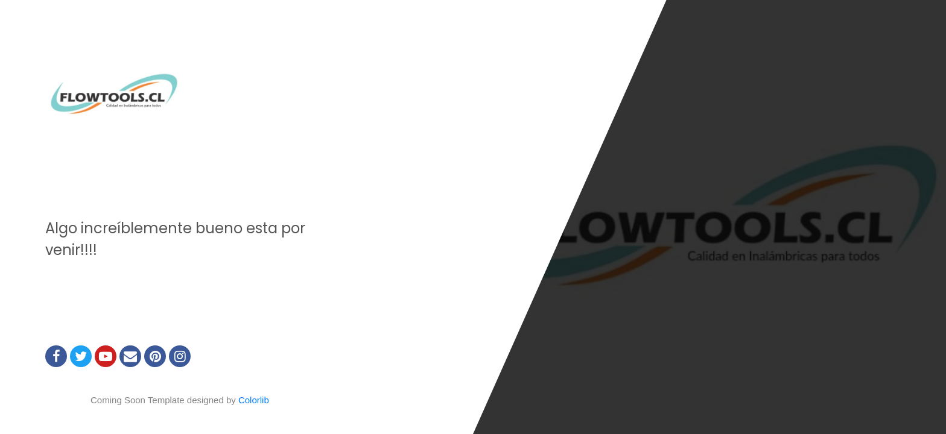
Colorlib (253, 400)
